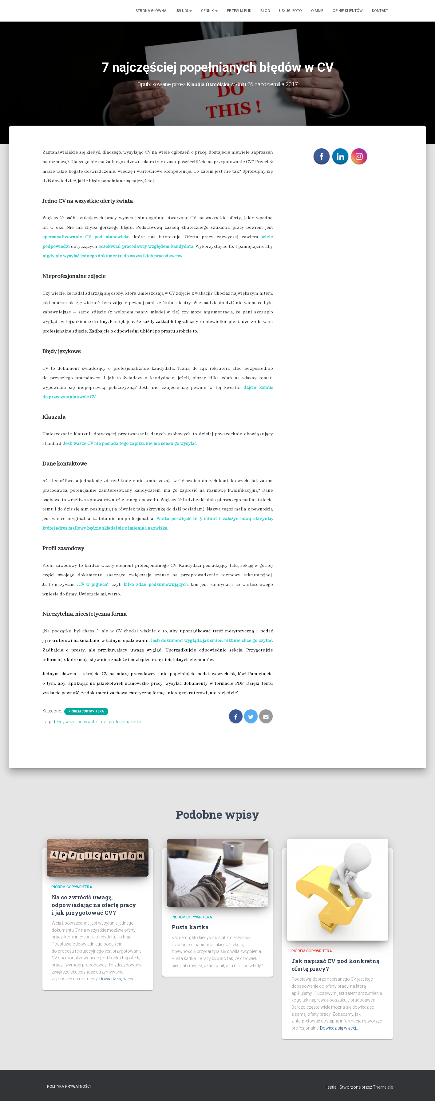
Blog (265, 11)
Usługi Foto (290, 11)
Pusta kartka (190, 927)
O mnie (317, 11)
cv (103, 721)
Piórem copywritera (86, 711)
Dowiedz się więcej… (118, 978)
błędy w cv (64, 721)
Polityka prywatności (69, 1086)
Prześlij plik (239, 11)
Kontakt (380, 11)
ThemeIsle (383, 1087)
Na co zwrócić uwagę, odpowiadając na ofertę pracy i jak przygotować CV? (94, 904)
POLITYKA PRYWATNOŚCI (337, 178)
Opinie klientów (348, 11)
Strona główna (151, 11)
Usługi (184, 11)
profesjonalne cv (125, 721)
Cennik (209, 11)
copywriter (87, 721)
